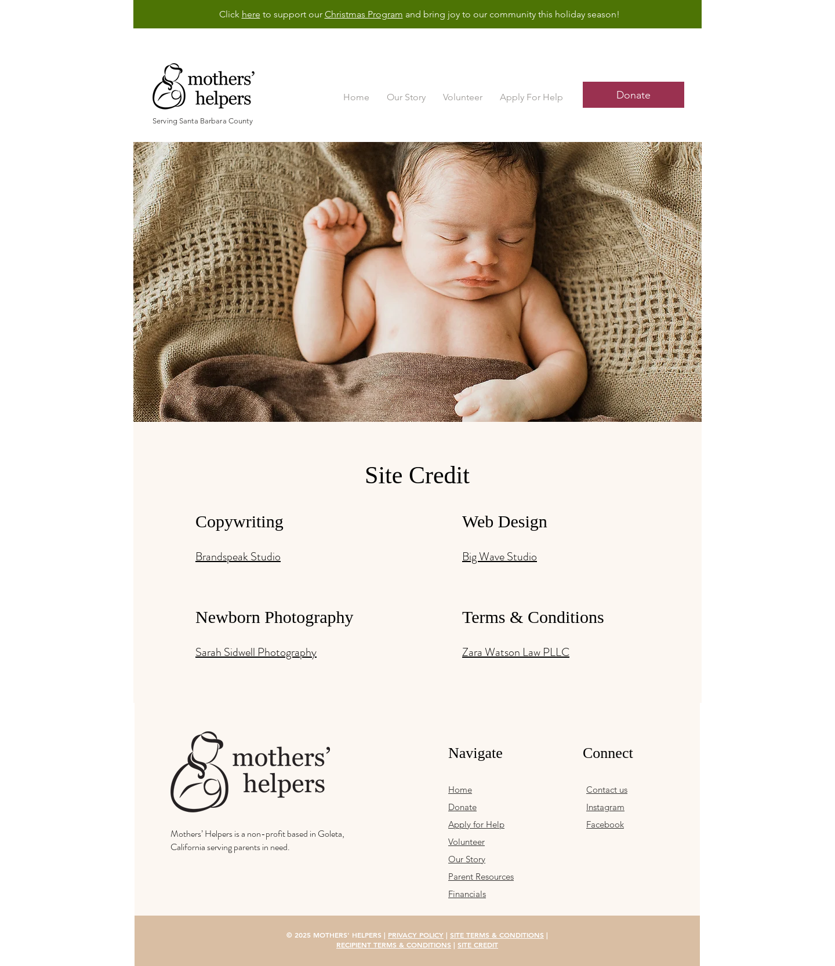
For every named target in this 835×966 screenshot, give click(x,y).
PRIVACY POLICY (416, 934)
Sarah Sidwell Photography (256, 652)
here (251, 14)
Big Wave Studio (499, 556)
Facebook (605, 824)
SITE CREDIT (478, 944)
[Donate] (633, 95)
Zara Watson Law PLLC (515, 652)
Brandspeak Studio (238, 556)
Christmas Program (364, 14)
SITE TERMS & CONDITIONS (497, 934)
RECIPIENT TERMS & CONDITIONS (393, 944)
